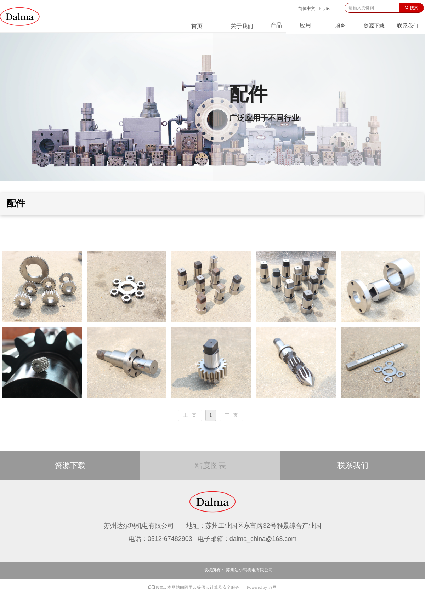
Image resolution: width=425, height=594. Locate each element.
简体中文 (306, 8)
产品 (276, 25)
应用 (305, 25)
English (325, 8)
